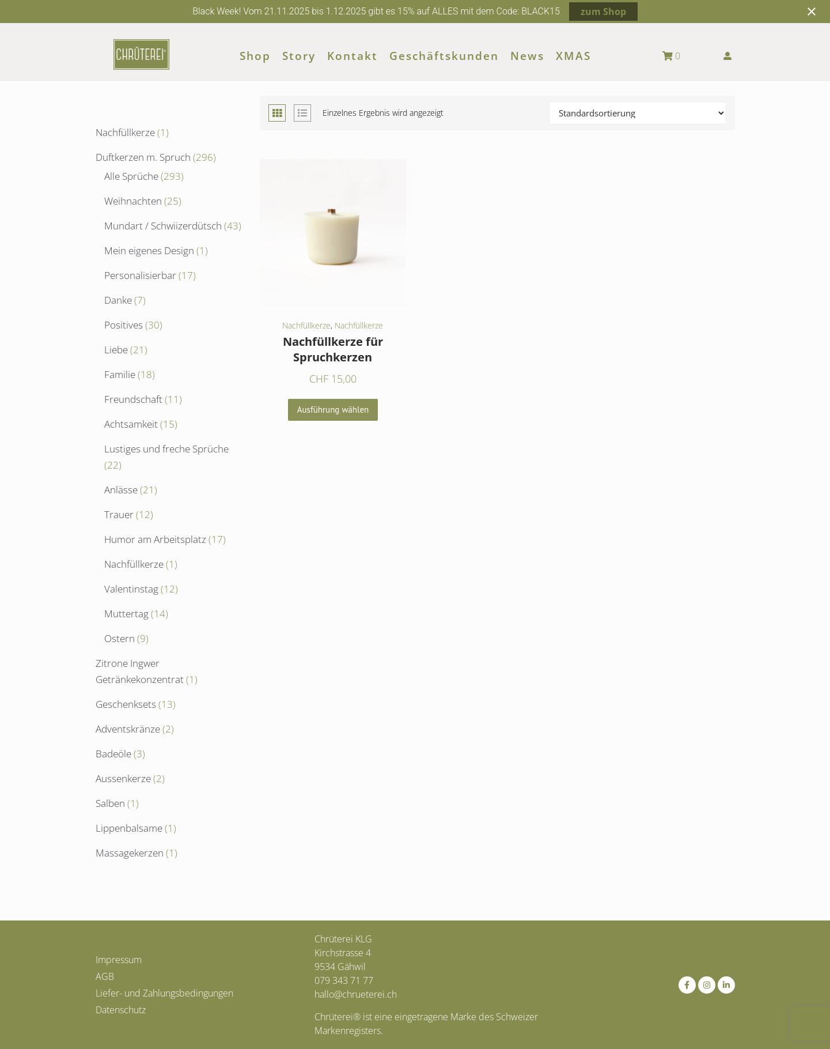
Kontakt (352, 55)
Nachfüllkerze (306, 325)
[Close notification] (811, 11)
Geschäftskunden (444, 55)
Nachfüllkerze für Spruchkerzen (333, 349)
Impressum (119, 959)
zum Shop (603, 11)
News (527, 55)
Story (299, 55)
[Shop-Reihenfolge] (637, 112)
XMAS (573, 55)
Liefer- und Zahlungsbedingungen (164, 993)
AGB (105, 976)
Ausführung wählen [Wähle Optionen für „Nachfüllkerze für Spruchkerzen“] (333, 409)
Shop (255, 55)
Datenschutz (121, 1009)
